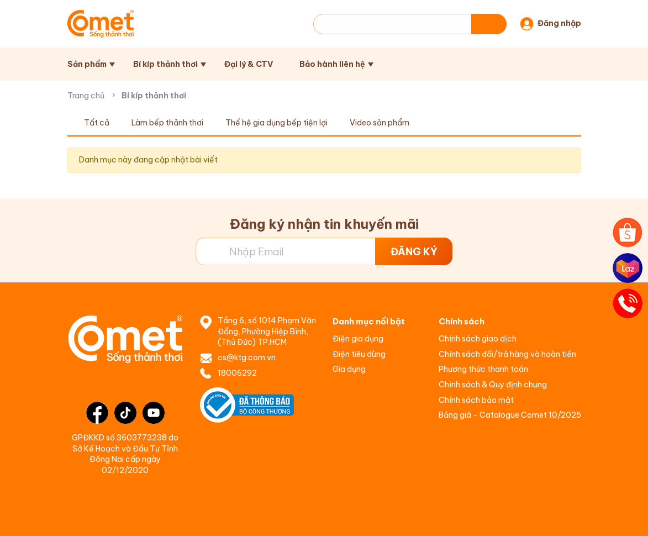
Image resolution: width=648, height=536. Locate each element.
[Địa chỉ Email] (324, 251)
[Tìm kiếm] (489, 24)
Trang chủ (85, 96)
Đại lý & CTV (248, 64)
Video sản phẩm (379, 123)
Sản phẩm (87, 64)
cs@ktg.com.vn (247, 357)
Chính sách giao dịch (478, 339)
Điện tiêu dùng (359, 354)
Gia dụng (349, 369)
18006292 (237, 373)
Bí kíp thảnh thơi (165, 64)
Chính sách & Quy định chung (493, 385)
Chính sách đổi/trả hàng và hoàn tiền (507, 354)
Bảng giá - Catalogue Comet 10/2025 (510, 415)
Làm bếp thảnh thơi (167, 123)
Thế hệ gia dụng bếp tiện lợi (276, 123)
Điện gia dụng (358, 339)
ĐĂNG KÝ (414, 251)
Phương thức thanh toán (483, 369)
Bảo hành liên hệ (332, 64)
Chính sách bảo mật (476, 400)
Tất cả (96, 123)
